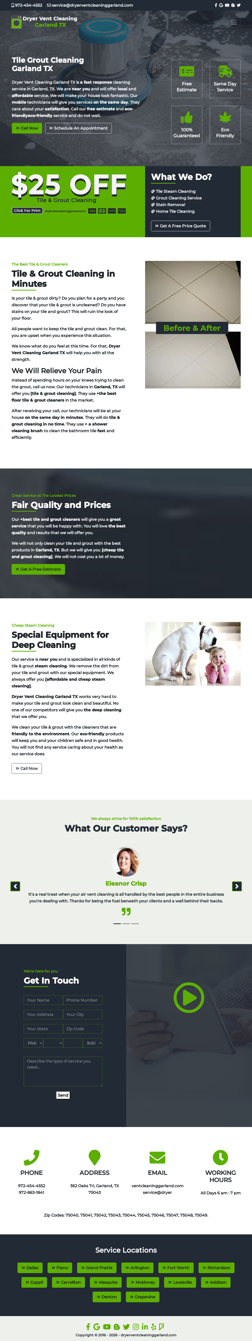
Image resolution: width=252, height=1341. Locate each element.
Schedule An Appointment (81, 128)
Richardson (218, 1267)
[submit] (63, 1095)
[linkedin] (146, 1328)
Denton (109, 1297)
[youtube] (226, 5)
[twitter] (238, 5)
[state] (43, 1028)
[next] (237, 886)
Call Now (29, 128)
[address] (43, 1014)
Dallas (32, 1267)
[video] (189, 1008)
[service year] (73, 1043)
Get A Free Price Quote (183, 226)
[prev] (15, 886)
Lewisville (182, 1282)
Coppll (36, 1282)
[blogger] (232, 5)
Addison (218, 1282)
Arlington (139, 1267)
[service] (63, 1071)
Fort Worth (178, 1267)
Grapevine (145, 1297)
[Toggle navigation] (234, 22)
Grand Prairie (99, 1267)
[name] (43, 1000)
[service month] (33, 1043)
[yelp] (154, 1328)
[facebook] (215, 5)
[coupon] (69, 192)
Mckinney (145, 1282)
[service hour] (92, 1043)
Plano (62, 1267)
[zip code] (82, 1028)
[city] (82, 1014)
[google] (220, 5)
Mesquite (108, 1282)
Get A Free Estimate (40, 569)
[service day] (53, 1043)
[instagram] (137, 1328)
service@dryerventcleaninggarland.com (88, 5)
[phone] (82, 1000)
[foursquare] (162, 1328)
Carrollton (71, 1282)
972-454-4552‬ (27, 5)
